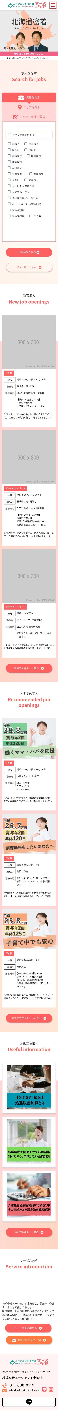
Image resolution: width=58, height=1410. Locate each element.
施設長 (32, 180)
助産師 (15, 150)
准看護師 (34, 144)
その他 (37, 216)
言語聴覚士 (18, 168)
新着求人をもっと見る (29, 668)
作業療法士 (18, 162)
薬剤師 (15, 180)
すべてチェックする (23, 134)
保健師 (32, 150)
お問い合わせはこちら (29, 1340)
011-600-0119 (21, 1385)
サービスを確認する (28, 1328)
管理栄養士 (18, 174)
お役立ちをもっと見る (29, 1232)
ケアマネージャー (22, 192)
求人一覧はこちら (29, 267)
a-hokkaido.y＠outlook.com (24, 1390)
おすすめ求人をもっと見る (29, 1018)
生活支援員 (18, 216)
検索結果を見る (29, 252)
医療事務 (38, 174)
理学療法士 (37, 156)
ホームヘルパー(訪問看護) (26, 204)
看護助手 (17, 156)
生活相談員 (18, 210)
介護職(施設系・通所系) (25, 198)
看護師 (15, 144)
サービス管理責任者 (23, 186)
